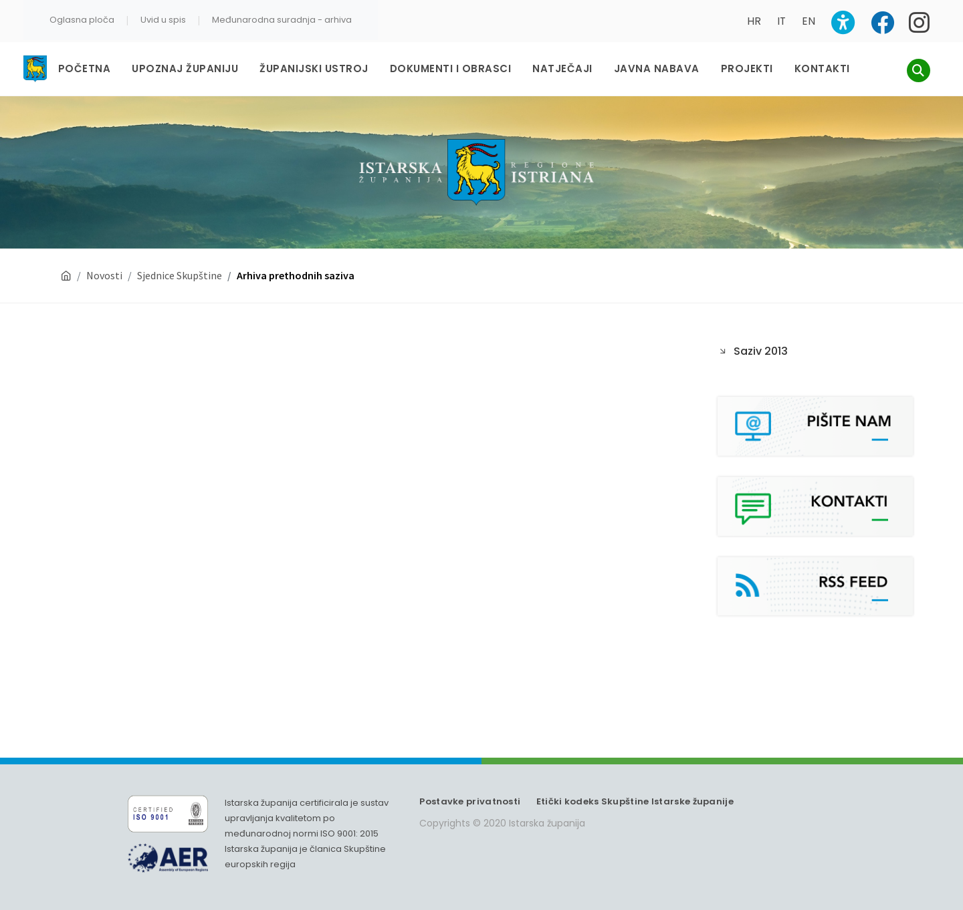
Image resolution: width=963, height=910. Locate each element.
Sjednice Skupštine (179, 275)
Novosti (104, 275)
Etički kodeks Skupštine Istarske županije (635, 801)
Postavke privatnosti (469, 801)
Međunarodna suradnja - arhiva (282, 19)
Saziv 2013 (761, 351)
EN (808, 21)
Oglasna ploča (81, 19)
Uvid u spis (163, 19)
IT (781, 21)
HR (754, 21)
